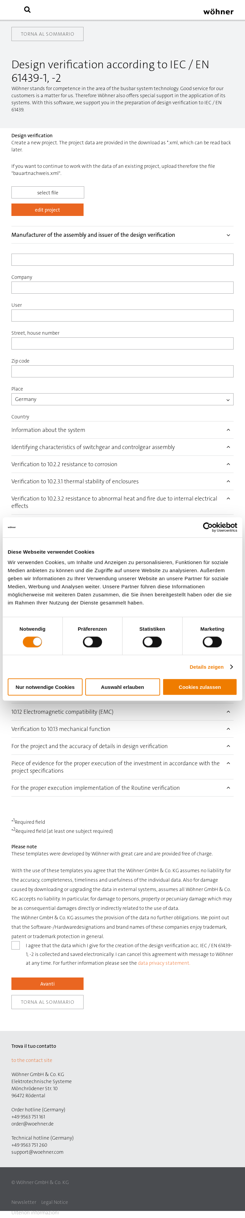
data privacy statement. (164, 963)
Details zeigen (207, 666)
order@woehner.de (32, 1123)
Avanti (47, 984)
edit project (47, 210)
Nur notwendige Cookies (45, 687)
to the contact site (31, 1060)
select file (48, 193)
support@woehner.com (37, 1152)
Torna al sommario (48, 34)
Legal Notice (54, 1202)
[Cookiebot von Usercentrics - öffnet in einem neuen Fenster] (208, 527)
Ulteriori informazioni (35, 1212)
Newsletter (23, 1202)
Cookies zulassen (200, 687)
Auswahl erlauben (122, 687)
